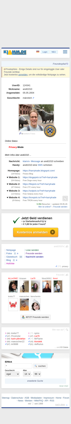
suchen (40, 366)
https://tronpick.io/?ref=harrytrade (39, 197)
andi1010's (59, 246)
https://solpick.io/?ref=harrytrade (39, 190)
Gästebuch (11, 256)
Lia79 (36, 336)
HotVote (10, 263)
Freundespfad (60, 64)
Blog (8, 260)
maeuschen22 (17, 341)
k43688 (14, 344)
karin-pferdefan (18, 339)
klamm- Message (31, 161)
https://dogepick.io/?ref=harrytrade (40, 177)
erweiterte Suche (35, 381)
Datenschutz (17, 398)
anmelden (23, 74)
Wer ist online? (44, 207)
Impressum (49, 398)
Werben (28, 400)
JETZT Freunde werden (35, 317)
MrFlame (38, 339)
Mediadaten (36, 398)
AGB (27, 398)
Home (58, 398)
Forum (66, 398)
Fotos (9, 253)
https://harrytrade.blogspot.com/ (39, 170)
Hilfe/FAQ (38, 400)
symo (36, 333)
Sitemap (5, 398)
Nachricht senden (34, 256)
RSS (52, 400)
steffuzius (38, 344)
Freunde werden (60, 207)
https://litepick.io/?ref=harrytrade (39, 184)
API (46, 400)
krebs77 (15, 333)
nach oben (60, 404)
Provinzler (16, 336)
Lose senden (32, 250)
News (20, 400)
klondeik (38, 341)
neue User (63, 386)
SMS (40, 165)
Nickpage (11, 250)
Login (45, 52)
